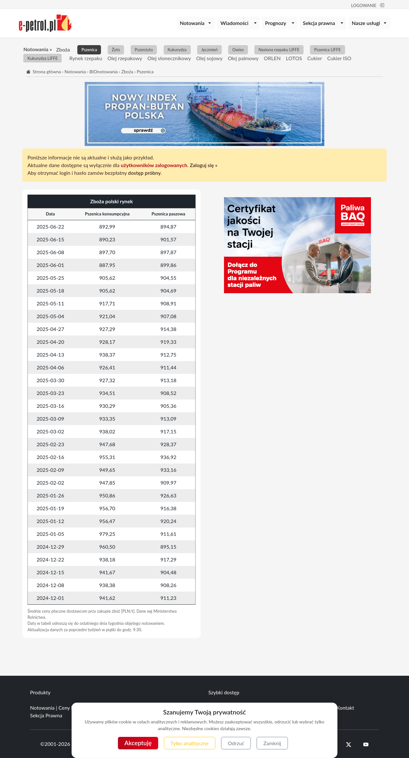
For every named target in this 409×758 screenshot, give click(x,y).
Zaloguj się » (203, 165)
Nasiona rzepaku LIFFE (279, 49)
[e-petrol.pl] (46, 22)
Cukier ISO (339, 58)
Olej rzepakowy (124, 58)
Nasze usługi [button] (366, 23)
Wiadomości (234, 23)
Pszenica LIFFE (327, 49)
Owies (238, 49)
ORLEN (272, 58)
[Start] (28, 71)
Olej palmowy (243, 58)
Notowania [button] (192, 23)
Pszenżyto (144, 49)
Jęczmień (209, 49)
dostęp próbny (144, 173)
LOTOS (294, 58)
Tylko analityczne (190, 743)
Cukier (314, 58)
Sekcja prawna (319, 23)
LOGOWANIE (367, 5)
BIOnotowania (103, 71)
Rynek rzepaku (85, 58)
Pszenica (89, 49)
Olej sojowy (209, 58)
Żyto (116, 49)
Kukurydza (176, 49)
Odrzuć (236, 743)
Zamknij (272, 743)
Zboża (63, 49)
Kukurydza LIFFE (42, 58)
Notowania (75, 71)
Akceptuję (137, 742)
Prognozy (275, 23)
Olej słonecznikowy (169, 58)
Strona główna (47, 71)
